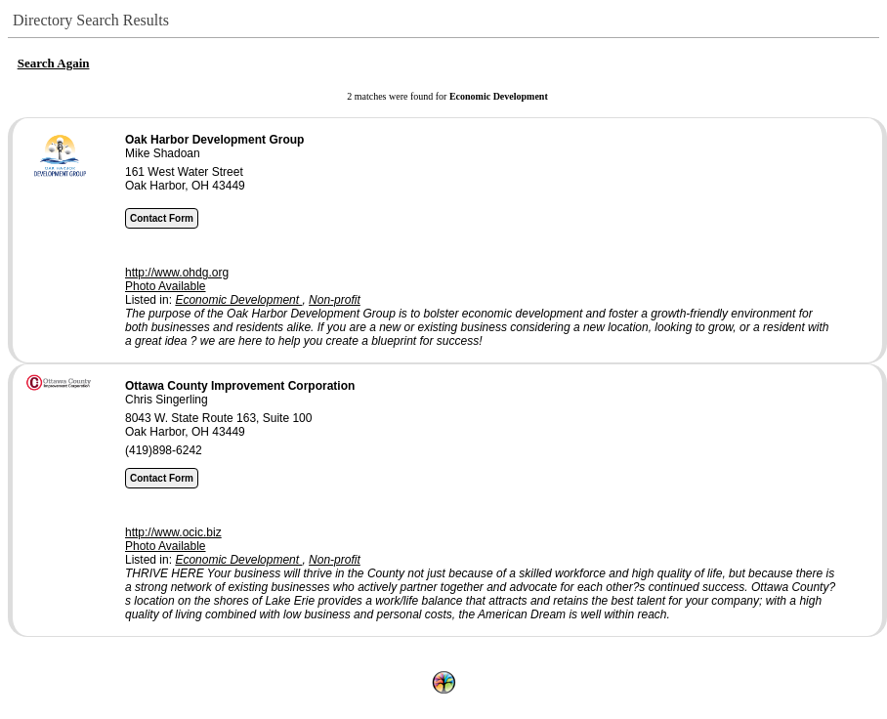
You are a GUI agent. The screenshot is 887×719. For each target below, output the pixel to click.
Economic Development (238, 300)
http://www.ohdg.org (177, 272)
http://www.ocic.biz (173, 532)
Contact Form (161, 218)
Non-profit (334, 300)
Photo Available (165, 286)
